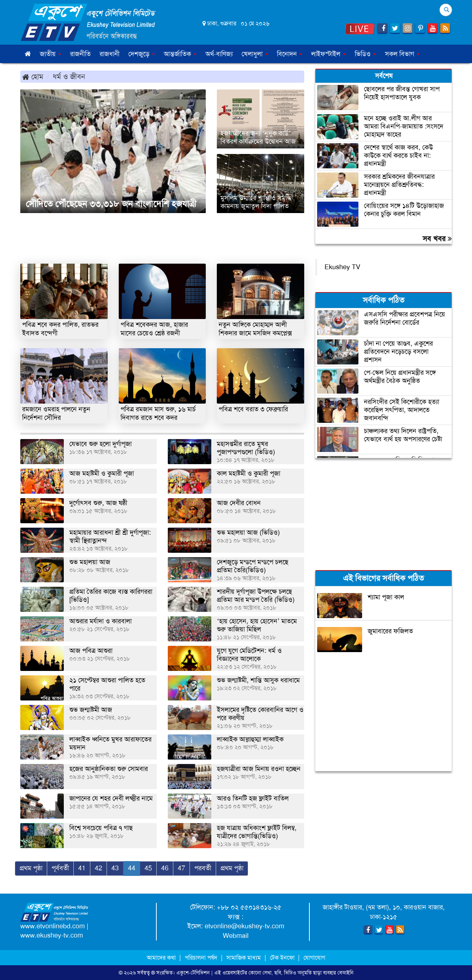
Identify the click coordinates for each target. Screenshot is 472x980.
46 (165, 868)
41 (82, 868)
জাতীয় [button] (50, 53)
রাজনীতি (80, 53)
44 (131, 868)
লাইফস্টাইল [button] (328, 53)
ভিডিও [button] (365, 53)
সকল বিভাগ (402, 53)
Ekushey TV (342, 267)
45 (148, 868)
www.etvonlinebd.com (52, 926)
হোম (32, 76)
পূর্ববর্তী (60, 868)
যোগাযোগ (314, 958)
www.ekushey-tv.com (51, 935)
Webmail (236, 935)
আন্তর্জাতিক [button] (180, 53)
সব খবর (437, 238)
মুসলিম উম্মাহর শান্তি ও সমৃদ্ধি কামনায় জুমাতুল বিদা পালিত (256, 201)
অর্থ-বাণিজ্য (219, 53)
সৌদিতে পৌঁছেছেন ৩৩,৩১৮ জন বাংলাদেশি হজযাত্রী (111, 203)
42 (98, 868)
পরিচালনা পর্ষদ (201, 958)
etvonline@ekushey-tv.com (244, 926)
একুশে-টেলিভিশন (193, 972)
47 (181, 868)
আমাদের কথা (162, 958)
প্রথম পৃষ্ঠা (31, 868)
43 (115, 868)
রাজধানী (109, 53)
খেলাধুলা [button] (255, 53)
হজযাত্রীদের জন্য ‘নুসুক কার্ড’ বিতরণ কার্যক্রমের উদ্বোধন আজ (258, 137)
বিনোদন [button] (289, 53)
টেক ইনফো (283, 958)
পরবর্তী (202, 868)
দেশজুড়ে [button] (141, 53)
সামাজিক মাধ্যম (243, 958)
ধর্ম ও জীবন (69, 76)
